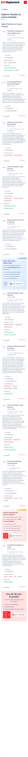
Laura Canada (11, 35)
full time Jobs (9, 57)
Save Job (6, 76)
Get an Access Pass (5, 284)
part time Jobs (9, 193)
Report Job (22, 75)
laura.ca (3, 19)
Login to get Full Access (7, 615)
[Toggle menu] (25, 2)
